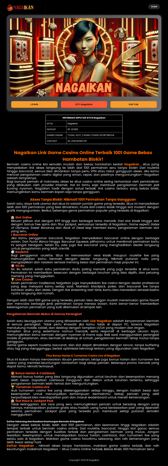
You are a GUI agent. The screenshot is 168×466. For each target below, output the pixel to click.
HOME (154, 6)
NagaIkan (131, 164)
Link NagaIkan (101, 321)
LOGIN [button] (34, 104)
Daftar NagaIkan (20, 446)
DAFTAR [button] (133, 104)
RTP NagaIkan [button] (84, 104)
